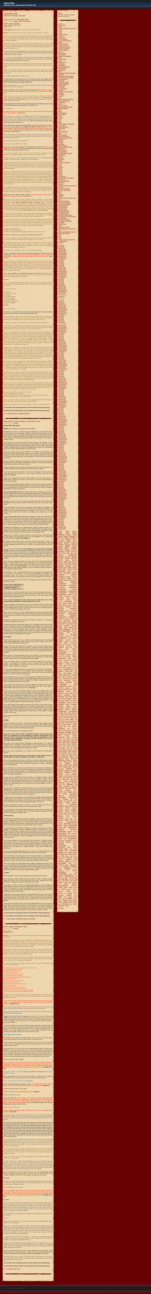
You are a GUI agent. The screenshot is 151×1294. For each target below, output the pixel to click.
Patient (75, 792)
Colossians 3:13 (72, 580)
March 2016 (61, 433)
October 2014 (62, 459)
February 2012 (62, 509)
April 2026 (61, 246)
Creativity (60, 599)
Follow (74, 649)
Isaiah (69, 713)
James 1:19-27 (73, 714)
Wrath (70, 904)
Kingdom (61, 732)
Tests (75, 874)
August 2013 (61, 481)
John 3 (63, 722)
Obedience (69, 784)
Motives (60, 776)
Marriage (65, 757)
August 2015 (61, 444)
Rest (69, 833)
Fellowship (61, 645)
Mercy (74, 767)
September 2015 (62, 442)
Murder (75, 776)
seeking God (62, 850)
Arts (72, 553)
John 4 (67, 722)
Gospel (60, 104)
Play (76, 799)
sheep (75, 852)
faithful (67, 531)
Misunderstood (68, 772)
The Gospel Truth (63, 205)
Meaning (60, 141)
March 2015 (61, 452)
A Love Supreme (62, 39)
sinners (66, 536)
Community (73, 585)
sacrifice (68, 534)
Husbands (74, 704)
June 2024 (61, 280)
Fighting (69, 645)
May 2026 (61, 245)
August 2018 (61, 388)
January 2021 (61, 344)
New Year (65, 779)
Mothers (74, 774)
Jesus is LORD (70, 721)
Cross (75, 599)
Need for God (69, 777)
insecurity (67, 709)
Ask (75, 553)
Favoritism (73, 642)
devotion (60, 610)
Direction (74, 610)
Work (70, 902)
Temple (74, 870)
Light (18, 1269)
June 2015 (61, 447)
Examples (60, 632)
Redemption (67, 823)
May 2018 (61, 393)
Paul (59, 793)
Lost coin (74, 746)
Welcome (70, 896)
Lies (64, 739)
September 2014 (62, 461)
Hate (71, 689)
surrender (67, 868)
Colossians (61, 64)
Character (61, 574)
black (66, 564)
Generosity (62, 658)
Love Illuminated (63, 131)
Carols (60, 60)
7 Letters (60, 36)
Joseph (60, 726)
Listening (74, 742)
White (75, 896)
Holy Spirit (73, 696)
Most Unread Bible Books (65, 147)
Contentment (62, 594)
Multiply (13, 918)
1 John (60, 30)
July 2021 (61, 334)
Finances (61, 647)
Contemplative (73, 592)
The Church (64, 877)
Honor (75, 698)
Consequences (72, 591)
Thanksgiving (69, 876)
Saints (75, 842)
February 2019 (62, 379)
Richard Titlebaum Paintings (66, 15)
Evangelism (10, 1269)
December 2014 (62, 456)
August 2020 (22, 15)
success (60, 866)
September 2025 (62, 257)
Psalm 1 (60, 168)
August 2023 (61, 296)
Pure (68, 816)
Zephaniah (67, 905)
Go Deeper (61, 94)
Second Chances (63, 848)
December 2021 (62, 327)
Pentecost (60, 158)
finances (74, 531)
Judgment (61, 728)
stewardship (72, 536)
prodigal (60, 809)
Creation (74, 597)
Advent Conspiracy (63, 44)
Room (63, 840)
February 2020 (62, 361)
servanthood (21, 413)
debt (59, 605)
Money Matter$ (62, 145)
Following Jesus (67, 651)
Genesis (69, 658)
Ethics (60, 631)
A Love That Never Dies (64, 40)
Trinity (65, 887)
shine (15, 1269)
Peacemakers (73, 793)
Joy (65, 726)
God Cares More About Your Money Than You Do (66, 100)
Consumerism (62, 65)
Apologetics (68, 549)
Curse (59, 603)
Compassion (73, 587)
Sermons (15, 21)
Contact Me (21, 1288)
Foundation (61, 654)
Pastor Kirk (7, 15)
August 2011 (61, 518)
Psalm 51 (60, 814)
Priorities (67, 807)
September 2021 (62, 331)
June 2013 (61, 484)
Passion (60, 792)
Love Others (72, 751)
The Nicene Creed (63, 213)
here (48, 410)
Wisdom (69, 898)
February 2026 (62, 250)
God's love (69, 671)
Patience (70, 792)
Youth (75, 904)
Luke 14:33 (64, 753)
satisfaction (61, 847)
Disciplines (73, 615)
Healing (61, 691)
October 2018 (62, 385)
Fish (75, 647)
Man (75, 755)
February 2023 (62, 305)
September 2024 (62, 276)
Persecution (62, 797)
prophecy (73, 809)
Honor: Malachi (62, 113)
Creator (68, 599)
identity (60, 706)
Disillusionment (62, 616)
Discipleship (19, 918)
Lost (68, 746)
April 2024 (61, 283)
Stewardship (62, 863)
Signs (59, 856)
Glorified (60, 93)
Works (75, 902)
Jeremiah (60, 118)
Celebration (67, 573)
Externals (60, 636)
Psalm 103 (67, 814)
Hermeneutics (67, 695)
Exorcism (61, 634)
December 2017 (62, 401)
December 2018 (62, 382)
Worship (60, 242)
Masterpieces (74, 758)
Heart (75, 691)
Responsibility (62, 833)
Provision (60, 812)
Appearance (61, 551)
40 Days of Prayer (63, 34)
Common (74, 583)
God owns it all (70, 667)
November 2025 (62, 254)
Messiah (69, 769)
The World (73, 880)
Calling (60, 573)
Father (60, 642)
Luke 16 (75, 753)
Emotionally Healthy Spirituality (67, 73)
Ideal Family (61, 114)
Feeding (65, 643)
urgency (75, 891)
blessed (74, 564)
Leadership (61, 737)
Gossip (60, 680)
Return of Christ (63, 837)
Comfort (60, 582)
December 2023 (62, 290)
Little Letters (61, 128)
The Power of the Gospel (65, 215)
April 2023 (61, 302)
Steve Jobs (74, 861)
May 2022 (61, 319)
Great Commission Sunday (65, 107)
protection (60, 811)
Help (75, 693)
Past (65, 792)
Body (65, 567)
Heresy (60, 695)
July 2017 (61, 408)
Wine (64, 898)
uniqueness (60, 891)
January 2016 (61, 436)
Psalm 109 (74, 814)
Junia (68, 728)
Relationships (72, 827)
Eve (72, 631)
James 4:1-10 (66, 717)
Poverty (75, 800)
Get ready (66, 662)
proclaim (75, 807)
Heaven (60, 693)
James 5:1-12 (73, 717)
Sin (63, 856)
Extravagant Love (63, 79)
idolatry (68, 706)
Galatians (60, 90)
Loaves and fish (62, 744)
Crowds (60, 601)
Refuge (60, 825)
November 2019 (62, 365)
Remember (73, 829)
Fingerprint (61, 87)
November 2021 (62, 328)
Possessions (69, 800)
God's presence (67, 673)
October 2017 (62, 404)
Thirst (66, 882)
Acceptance (61, 541)
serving (9, 413)
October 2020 (14, 15)
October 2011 (62, 515)
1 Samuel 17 (73, 537)
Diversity (27, 413)
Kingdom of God (71, 732)
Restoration (74, 833)
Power (60, 802)
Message (60, 142)
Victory (60, 893)
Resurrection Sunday (63, 181)
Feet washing (73, 643)
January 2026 (61, 251)
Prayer (60, 165)
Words (60, 238)
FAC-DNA (61, 81)
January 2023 (61, 307)
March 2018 (61, 396)
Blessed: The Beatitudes (64, 56)
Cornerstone (67, 596)
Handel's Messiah (63, 108)
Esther (65, 627)
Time (69, 882)
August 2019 (61, 370)
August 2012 (61, 499)
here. (48, 407)
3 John (60, 539)
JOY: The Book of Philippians (66, 124)
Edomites (64, 622)
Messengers (61, 768)
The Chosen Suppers (63, 201)
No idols (68, 782)
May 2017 (61, 411)
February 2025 (62, 268)
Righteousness (72, 838)
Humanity (69, 702)
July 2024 (61, 279)
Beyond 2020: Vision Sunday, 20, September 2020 (22, 421)
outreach (61, 788)
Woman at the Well (70, 900)
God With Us (61, 102)
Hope (67, 700)
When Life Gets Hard (64, 233)
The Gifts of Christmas (64, 202)
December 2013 (62, 475)
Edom (59, 622)
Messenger (61, 144)
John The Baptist (64, 724)
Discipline (61, 615)
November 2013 (62, 476)
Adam (60, 543)
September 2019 (62, 368)
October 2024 (62, 274)
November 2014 (62, 458)
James (60, 116)
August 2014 (61, 462)
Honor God (61, 700)
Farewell (68, 640)
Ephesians (61, 74)
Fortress (75, 653)
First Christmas (62, 88)
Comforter (74, 582)
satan (75, 845)
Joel (59, 722)
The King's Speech (63, 210)
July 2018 (61, 390)
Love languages (69, 749)
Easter (60, 71)
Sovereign (69, 857)
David (70, 603)
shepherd (61, 854)
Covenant (61, 597)
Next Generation (70, 781)
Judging (74, 726)
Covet (67, 597)
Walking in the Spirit (63, 227)
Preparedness (73, 804)
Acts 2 (75, 541)
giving (60, 533)
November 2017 (62, 402)
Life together (31, 918)
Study (66, 865)
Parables (60, 156)
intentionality (73, 711)
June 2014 (61, 465)
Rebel (75, 820)
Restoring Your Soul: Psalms (65, 178)
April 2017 (61, 413)
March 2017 (61, 414)
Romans (60, 184)
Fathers (66, 642)
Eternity (74, 629)
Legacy (68, 737)
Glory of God (72, 665)
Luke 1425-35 (61, 755)
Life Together (62, 25)
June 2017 (61, 410)
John (59, 121)
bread (75, 569)
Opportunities (67, 786)
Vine (65, 893)
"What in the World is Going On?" (67, 28)
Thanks (60, 196)
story (75, 863)
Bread (60, 57)
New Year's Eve (62, 150)
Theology (60, 882)
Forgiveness (62, 653)
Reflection (74, 823)
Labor (69, 734)
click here (19, 797)
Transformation (63, 885)
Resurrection (61, 179)
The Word (65, 880)
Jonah (60, 122)
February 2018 (62, 398)
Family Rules (61, 85)
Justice (74, 728)
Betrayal (60, 562)
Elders (69, 622)
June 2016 (61, 428)
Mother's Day (62, 148)
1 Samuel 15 (65, 537)
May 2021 (61, 337)
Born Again (61, 569)
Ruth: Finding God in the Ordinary (67, 185)
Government (67, 680)
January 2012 (61, 510)
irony (65, 713)
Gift (71, 662)
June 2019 (61, 373)
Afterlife (74, 544)
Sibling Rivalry (72, 854)
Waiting (69, 895)
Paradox (60, 790)
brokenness (61, 571)
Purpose (60, 171)
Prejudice (60, 804)
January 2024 (61, 288)
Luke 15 (70, 753)
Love (59, 130)
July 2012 (61, 501)
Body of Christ (72, 567)
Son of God (61, 857)
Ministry (61, 770)
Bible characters (72, 562)
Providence (74, 811)
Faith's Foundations (63, 84)
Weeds (65, 896)
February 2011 (62, 527)
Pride (66, 806)
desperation (73, 608)
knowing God (62, 734)
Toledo (66, 883)
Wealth (60, 896)
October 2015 (62, 441)
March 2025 (61, 266)
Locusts (69, 744)
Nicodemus (61, 782)
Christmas (61, 578)
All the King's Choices (64, 47)
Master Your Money (63, 136)
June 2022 (61, 317)
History (74, 695)
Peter (59, 799)
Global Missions (71, 663)
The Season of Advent (64, 219)
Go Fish (60, 23)
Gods (63, 676)
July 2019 (61, 371)
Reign (65, 825)
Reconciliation (72, 822)
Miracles (67, 770)
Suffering (66, 867)
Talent (67, 870)
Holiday (60, 111)
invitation (60, 713)
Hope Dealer (73, 700)
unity (68, 891)
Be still (67, 558)
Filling (75, 645)
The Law (71, 879)
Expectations (73, 634)
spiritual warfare (64, 861)
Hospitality (14, 413)
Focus (67, 649)
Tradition (74, 883)
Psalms (60, 170)
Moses (67, 774)
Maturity (67, 763)
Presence (60, 167)
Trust (70, 887)
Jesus (59, 119)
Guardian (67, 687)
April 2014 (61, 468)
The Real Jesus (27, 21)
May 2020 (61, 356)
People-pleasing (73, 795)
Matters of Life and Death (65, 138)
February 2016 (62, 435)
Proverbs (67, 811)
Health (68, 691)
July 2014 (61, 464)
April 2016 (61, 431)
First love (69, 647)
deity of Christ (72, 605)
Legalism (74, 737)
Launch (67, 735)
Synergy (75, 868)
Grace (75, 680)
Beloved (74, 560)
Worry (59, 904)
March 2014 (61, 470)
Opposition (74, 786)
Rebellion (60, 822)
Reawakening (62, 176)
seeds (71, 848)
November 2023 (62, 291)
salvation (61, 844)
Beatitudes (74, 558)
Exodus (75, 632)
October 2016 (62, 422)
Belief (60, 560)
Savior (75, 847)
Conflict (74, 589)
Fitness (60, 649)
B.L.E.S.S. (68, 556)
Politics (60, 161)
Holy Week (61, 698)
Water (75, 895)
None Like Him (62, 151)
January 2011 (61, 529)
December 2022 (62, 308)
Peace (65, 794)
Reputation (69, 831)
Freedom (68, 654)
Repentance (61, 534)
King (60, 730)
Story (59, 192)
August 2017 (61, 407)
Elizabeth (74, 622)
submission (73, 865)
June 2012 (61, 502)
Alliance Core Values (64, 48)
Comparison (61, 587)
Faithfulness (62, 638)
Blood (75, 566)
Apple (67, 551)
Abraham (68, 539)
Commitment (62, 583)
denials (75, 606)
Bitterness (61, 564)
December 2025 (62, 253)
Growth (60, 687)
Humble (75, 702)
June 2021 (61, 336)
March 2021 (61, 340)
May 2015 (61, 448)
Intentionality (62, 711)
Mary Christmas (62, 134)
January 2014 (61, 473)
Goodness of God (67, 678)
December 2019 (62, 364)
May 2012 (61, 504)
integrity (74, 709)
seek (75, 848)
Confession (62, 589)
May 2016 (61, 430)
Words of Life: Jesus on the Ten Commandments (66, 240)
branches (69, 569)
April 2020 (61, 357)
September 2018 (62, 387)
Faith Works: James (63, 82)
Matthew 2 (69, 760)
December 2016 (62, 419)
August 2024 (61, 277)
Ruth (76, 840)
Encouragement (70, 623)
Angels (75, 546)
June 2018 (61, 391)
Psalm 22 (70, 812)
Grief (75, 686)
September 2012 (62, 498)
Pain (66, 788)
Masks (67, 758)
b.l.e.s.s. (60, 51)
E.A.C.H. (67, 620)
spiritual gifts (71, 859)
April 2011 (61, 524)
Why (59, 235)
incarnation (74, 708)
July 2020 (61, 353)
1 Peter (60, 31)
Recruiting (60, 823)
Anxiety (60, 549)
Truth (63, 889)
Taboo (60, 27)
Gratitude (69, 682)
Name (64, 777)
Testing (70, 874)
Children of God (64, 576)
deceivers (64, 605)
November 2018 (62, 384)
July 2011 (61, 519)
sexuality (60, 536)
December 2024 (62, 271)
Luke (59, 753)
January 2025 (61, 270)
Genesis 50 (67, 660)
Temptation (61, 195)
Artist (68, 553)
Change (74, 573)
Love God (61, 750)
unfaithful (74, 889)
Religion (61, 829)
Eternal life (73, 627)
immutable (60, 708)
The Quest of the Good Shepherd (67, 216)
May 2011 (61, 522)
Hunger (67, 704)
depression (61, 608)
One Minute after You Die (65, 153)
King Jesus (66, 730)
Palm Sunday (61, 155)
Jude (69, 726)
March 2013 (61, 489)
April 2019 (61, 376)
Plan (71, 799)
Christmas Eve (62, 62)
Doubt (72, 618)
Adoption (74, 543)
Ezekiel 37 (68, 636)
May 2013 (61, 485)
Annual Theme (63, 548)
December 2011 (62, 512)
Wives (59, 900)
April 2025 (61, 265)
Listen (68, 742)
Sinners (67, 856)
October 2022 (62, 311)
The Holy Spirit (62, 208)
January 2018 (61, 399)
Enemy (60, 627)
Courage (74, 596)
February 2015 (62, 453)
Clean (66, 580)
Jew (75, 721)
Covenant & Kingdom (64, 67)
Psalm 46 (75, 812)
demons (68, 606)
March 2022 (61, 322)
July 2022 (61, 316)
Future (74, 656)
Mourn (65, 776)
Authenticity (73, 555)
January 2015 (61, 455)
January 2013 (61, 492)
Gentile (75, 660)
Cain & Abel (72, 571)
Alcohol (60, 546)
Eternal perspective (64, 629)
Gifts (75, 662)
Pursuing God (68, 818)
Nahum (60, 777)
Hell (59, 110)
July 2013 (61, 482)
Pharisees (65, 799)
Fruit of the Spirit (64, 656)
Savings (68, 847)
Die (68, 610)
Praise (60, 164)
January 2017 (61, 418)
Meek (70, 765)
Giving (60, 663)
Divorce (67, 618)
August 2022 (61, 314)
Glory (65, 665)
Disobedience (73, 616)
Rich (65, 838)
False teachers (72, 638)
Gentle (60, 662)
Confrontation (62, 591)
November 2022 (62, 310)
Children (74, 574)
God (59, 97)
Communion (62, 585)
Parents (68, 790)
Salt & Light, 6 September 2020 (15, 927)
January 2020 (61, 362)
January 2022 (61, 325)
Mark (20, 21)
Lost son (69, 748)
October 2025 (62, 256)
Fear (59, 644)
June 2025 (61, 262)
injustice (60, 709)
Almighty (67, 546)
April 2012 (61, 505)
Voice (75, 893)
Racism (60, 173)
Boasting (60, 567)
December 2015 (62, 438)
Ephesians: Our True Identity (66, 76)
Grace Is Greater (62, 105)
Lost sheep (61, 748)
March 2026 (61, 248)
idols (75, 706)
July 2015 (61, 445)
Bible (65, 562)
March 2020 (61, 359)
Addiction (66, 543)
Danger (65, 603)
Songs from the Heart (64, 188)
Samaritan (74, 843)
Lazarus (75, 735)
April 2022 (61, 320)
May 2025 (61, 263)
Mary (72, 757)
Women (60, 902)
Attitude (60, 555)
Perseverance (73, 797)
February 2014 (62, 472)
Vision (8, 918)
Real (71, 820)
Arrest (63, 553)
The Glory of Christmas (64, 204)
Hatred (75, 689)
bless (69, 564)
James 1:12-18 (64, 714)
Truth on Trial (62, 224)
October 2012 (62, 496)
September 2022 (62, 313)
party (75, 790)
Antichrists (74, 548)
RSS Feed (61, 908)
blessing (61, 566)
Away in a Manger (63, 50)
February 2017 (62, 416)
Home (60, 13)
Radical (60, 175)
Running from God (69, 840)
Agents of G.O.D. (63, 45)
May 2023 (61, 300)
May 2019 (61, 374)
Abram (75, 539)
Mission (25, 918)
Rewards (60, 838)
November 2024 (62, 273)
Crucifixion (68, 601)
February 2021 (62, 342)
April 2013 (61, 487)
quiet (75, 818)
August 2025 (61, 259)
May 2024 (61, 282)
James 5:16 (61, 719)
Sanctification (62, 845)
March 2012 (61, 507)
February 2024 (62, 287)
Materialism (61, 760)
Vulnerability (61, 895)
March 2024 (61, 285)
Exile (68, 632)
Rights (59, 840)
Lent (59, 739)
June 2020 (61, 354)
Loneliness (74, 744)
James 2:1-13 (61, 716)
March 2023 (61, 303)
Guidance (74, 687)
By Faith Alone (62, 59)
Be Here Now (62, 54)
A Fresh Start (61, 37)
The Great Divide (63, 207)
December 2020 (62, 345)
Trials (60, 887)
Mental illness (67, 766)
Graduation (61, 682)
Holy (66, 696)
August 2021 (61, 333)
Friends (74, 654)
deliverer (61, 606)
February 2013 (62, 490)
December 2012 (62, 493)
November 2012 (62, 495)
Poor (65, 800)
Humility (61, 704)
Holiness (61, 696)
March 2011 (61, 526)
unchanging (68, 889)
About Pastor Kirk (63, 16)
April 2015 (61, 450)
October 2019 (62, 367)
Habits (60, 689)
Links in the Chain (63, 127)
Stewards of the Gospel (64, 190)
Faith (75, 636)
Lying (67, 755)
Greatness (70, 686)
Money (60, 774)
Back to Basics (62, 53)
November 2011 (62, 513)
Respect (75, 831)
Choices (74, 576)
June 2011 (61, 521)
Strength (60, 865)
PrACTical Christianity (64, 162)
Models (75, 772)
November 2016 (62, 421)
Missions (60, 772)
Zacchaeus (61, 905)
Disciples (61, 613)
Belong (67, 560)
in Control (67, 708)
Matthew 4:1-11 (67, 761)
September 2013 (62, 479)
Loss (64, 746)
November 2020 (62, 347)
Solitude (75, 856)
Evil (75, 631)
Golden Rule (69, 676)
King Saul (74, 730)
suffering (74, 867)
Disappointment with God (67, 611)
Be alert (60, 558)
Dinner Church (62, 68)
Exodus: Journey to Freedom (66, 77)
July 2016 (61, 427)
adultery (60, 531)
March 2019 (61, 377)
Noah (63, 784)
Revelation (61, 182)
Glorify (60, 665)
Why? (60, 236)
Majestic (71, 755)
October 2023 (62, 293)
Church (69, 578)
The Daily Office (73, 877)
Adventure (67, 544)
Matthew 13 (61, 139)
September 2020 (62, 350)
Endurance (66, 625)
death (75, 603)
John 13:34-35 (73, 722)
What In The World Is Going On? (67, 232)
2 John (60, 33)
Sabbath (61, 842)
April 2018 (61, 394)
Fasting (75, 640)
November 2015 (62, 439)
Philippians (61, 159)
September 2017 (62, 405)
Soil (71, 856)
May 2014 (61, 467)
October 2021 (62, 330)
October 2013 (62, 478)
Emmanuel (61, 623)
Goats (59, 667)
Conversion (70, 594)
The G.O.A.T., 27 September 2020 (16, 19)
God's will (66, 675)
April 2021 (61, 339)
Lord (60, 746)
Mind (75, 768)
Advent (60, 42)
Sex (66, 852)
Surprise (60, 868)
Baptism (74, 556)
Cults (75, 601)
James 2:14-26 (69, 716)
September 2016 (62, 424)
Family (60, 640)
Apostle (74, 549)
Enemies (74, 625)
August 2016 (61, 425)
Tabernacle (60, 870)
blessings (68, 566)
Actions (68, 541)
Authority (61, 556)
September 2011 (62, 516)
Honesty (69, 698)
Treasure (74, 885)
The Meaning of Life (63, 212)
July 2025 (61, 260)
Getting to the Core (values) (65, 91)
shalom (70, 852)
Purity (75, 816)
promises (67, 809)
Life (68, 739)
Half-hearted (66, 689)
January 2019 (61, 381)
